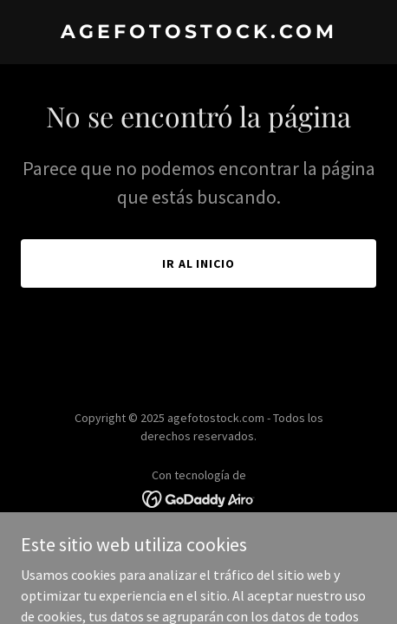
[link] (198, 33)
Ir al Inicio (199, 263)
